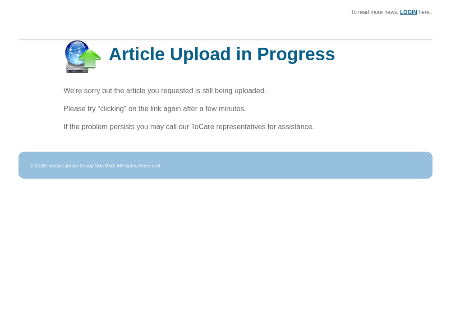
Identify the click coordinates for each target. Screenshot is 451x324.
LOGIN (408, 12)
